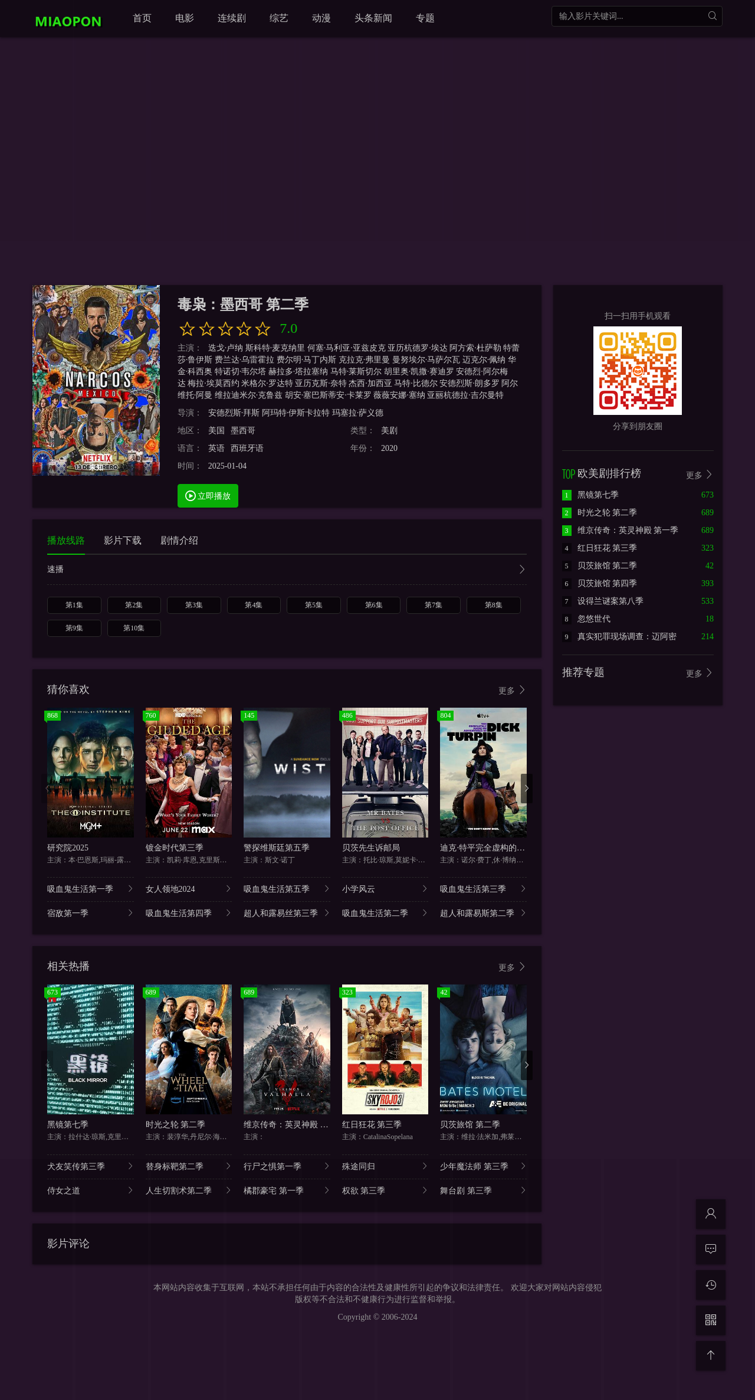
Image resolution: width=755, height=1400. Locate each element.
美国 (216, 430)
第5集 (314, 605)
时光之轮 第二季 (176, 1124)
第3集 (194, 605)
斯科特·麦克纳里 (275, 348)
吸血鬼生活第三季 (483, 889)
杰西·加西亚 (370, 383)
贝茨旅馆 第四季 (600, 583)
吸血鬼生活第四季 (189, 913)
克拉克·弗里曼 (364, 359)
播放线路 (66, 540)
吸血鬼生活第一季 (90, 889)
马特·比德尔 (416, 383)
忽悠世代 (586, 618)
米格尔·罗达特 (267, 383)
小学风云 (385, 889)
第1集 (74, 605)
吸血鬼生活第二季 (385, 913)
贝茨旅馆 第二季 (470, 1124)
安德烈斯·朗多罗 (469, 383)
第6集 (374, 605)
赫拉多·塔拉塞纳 (298, 371)
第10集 (134, 628)
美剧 (389, 430)
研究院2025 (67, 847)
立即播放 (208, 495)
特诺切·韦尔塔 (241, 371)
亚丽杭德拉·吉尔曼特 (465, 395)
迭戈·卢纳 (226, 348)
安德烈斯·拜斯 (234, 412)
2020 (389, 448)
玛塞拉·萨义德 (358, 412)
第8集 (494, 605)
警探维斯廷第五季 (277, 847)
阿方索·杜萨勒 (475, 348)
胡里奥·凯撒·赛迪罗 (419, 371)
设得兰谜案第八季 (603, 601)
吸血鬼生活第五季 (287, 889)
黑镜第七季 (67, 1124)
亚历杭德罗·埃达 (418, 348)
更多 (512, 690)
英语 (216, 448)
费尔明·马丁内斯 (307, 359)
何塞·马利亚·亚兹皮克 (346, 348)
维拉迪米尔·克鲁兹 (249, 395)
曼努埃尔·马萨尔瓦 (426, 359)
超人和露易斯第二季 (483, 913)
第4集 (253, 605)
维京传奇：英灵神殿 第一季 (294, 1124)
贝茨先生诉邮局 (371, 847)
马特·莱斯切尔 (356, 371)
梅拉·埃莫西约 (213, 383)
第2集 (134, 605)
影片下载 (123, 540)
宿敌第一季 (90, 913)
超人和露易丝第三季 (287, 913)
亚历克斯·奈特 (321, 383)
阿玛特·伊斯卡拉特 (296, 412)
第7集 (433, 605)
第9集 (74, 628)
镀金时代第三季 (174, 847)
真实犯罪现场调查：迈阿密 (619, 636)
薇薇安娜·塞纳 (399, 395)
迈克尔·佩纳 (484, 359)
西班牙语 (247, 448)
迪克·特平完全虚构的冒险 (486, 847)
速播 (287, 570)
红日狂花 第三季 (372, 1124)
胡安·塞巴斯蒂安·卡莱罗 (328, 395)
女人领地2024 (189, 889)
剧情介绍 (179, 540)
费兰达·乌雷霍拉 (245, 359)
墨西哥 (243, 430)
